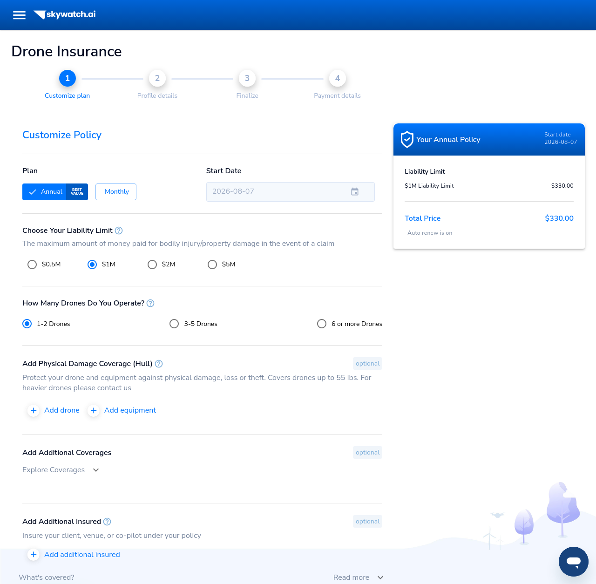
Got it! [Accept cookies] (298, 75)
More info (261, 53)
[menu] (19, 15)
